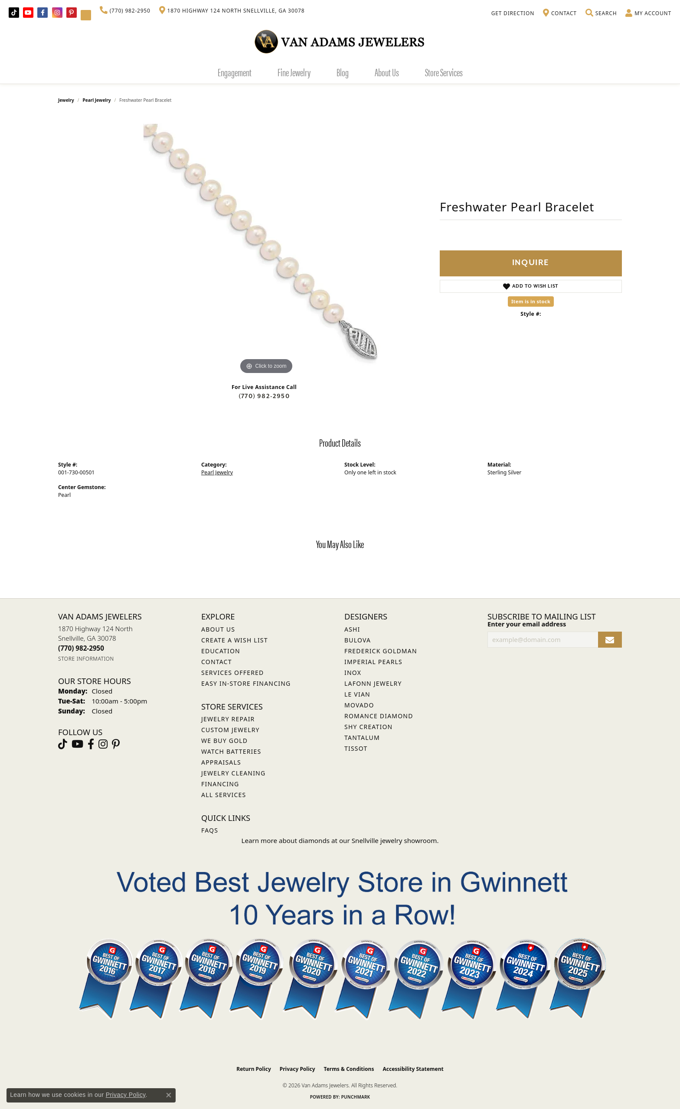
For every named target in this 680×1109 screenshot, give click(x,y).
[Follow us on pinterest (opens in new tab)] (71, 12)
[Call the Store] (81, 648)
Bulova (357, 640)
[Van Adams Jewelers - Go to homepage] (340, 41)
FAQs (209, 830)
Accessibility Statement (412, 1069)
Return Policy (253, 1069)
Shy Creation (368, 727)
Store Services (444, 72)
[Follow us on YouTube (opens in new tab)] (28, 12)
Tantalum (362, 737)
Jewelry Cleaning (233, 773)
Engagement (235, 72)
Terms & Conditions (349, 1069)
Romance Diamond (378, 716)
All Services (223, 795)
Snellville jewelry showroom (394, 840)
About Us (387, 72)
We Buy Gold (224, 740)
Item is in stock (530, 301)
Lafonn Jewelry (373, 683)
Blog (343, 72)
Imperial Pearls (373, 662)
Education (220, 651)
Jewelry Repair (228, 719)
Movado (359, 705)
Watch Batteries (231, 751)
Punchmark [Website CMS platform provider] (355, 1097)
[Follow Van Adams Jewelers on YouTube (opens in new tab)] (86, 15)
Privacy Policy (297, 1069)
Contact (216, 662)
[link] (125, 10)
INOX (352, 672)
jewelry (66, 100)
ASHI (352, 629)
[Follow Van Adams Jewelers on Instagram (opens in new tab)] (57, 12)
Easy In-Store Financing (246, 683)
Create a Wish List (234, 640)
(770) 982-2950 (264, 396)
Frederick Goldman (380, 651)
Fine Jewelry (294, 72)
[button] (601, 13)
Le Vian (357, 694)
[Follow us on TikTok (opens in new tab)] (14, 12)
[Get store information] (86, 658)
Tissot (355, 748)
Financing (220, 784)
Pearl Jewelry (97, 100)
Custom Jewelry (230, 730)
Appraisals (221, 762)
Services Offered (232, 672)
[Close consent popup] (168, 1095)
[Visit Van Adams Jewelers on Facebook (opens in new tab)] (42, 12)
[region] (266, 246)
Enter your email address (526, 623)
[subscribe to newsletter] (610, 640)
